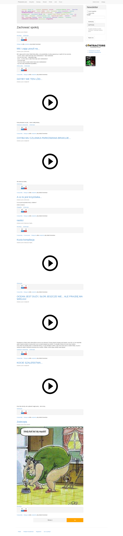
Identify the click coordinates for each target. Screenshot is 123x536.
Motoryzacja (37, 12)
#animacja (24, 9)
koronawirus (54, 11)
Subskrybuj (91, 21)
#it (32, 9)
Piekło (19, 531)
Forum (60, 2)
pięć (44, 14)
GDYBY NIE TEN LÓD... (29, 79)
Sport (49, 15)
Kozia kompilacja (25, 239)
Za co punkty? (47, 531)
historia (38, 11)
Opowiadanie (34, 14)
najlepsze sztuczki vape (46, 12)
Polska (71, 14)
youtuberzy (68, 17)
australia (51, 9)
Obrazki (45, 2)
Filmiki (50, 2)
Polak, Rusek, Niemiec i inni (60, 14)
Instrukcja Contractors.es (95, 52)
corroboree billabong (61, 9)
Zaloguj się (19, 44)
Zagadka (49, 19)
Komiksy (19, 35)
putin (23, 15)
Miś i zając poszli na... (28, 48)
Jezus (48, 11)
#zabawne (38, 9)
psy (75, 14)
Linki (55, 2)
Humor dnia (90, 13)
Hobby (43, 11)
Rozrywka (32, 15)
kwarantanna (65, 11)
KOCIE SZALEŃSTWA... (30, 362)
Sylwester (67, 15)
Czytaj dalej (19, 74)
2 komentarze (27, 235)
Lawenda (71, 11)
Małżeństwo (27, 12)
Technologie (28, 17)
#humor (29, 9)
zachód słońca (41, 19)
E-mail (89, 14)
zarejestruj (27, 44)
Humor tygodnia (91, 11)
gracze (33, 11)
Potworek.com (22, 2)
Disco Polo (75, 9)
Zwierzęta (26, 35)
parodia (40, 14)
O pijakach (58, 12)
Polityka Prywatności (28, 531)
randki (26, 15)
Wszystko (31, 2)
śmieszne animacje (42, 15)
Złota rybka (20, 65)
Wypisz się (91, 37)
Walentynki (54, 17)
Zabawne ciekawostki (30, 19)
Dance (68, 9)
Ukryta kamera (47, 17)
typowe (40, 17)
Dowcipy (38, 2)
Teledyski (34, 17)
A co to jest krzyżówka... (29, 197)
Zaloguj (103, 2)
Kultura (60, 11)
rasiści (20, 220)
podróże (50, 14)
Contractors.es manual (94, 50)
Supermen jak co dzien (57, 15)
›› (75, 520)
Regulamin (38, 531)
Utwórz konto (96, 2)
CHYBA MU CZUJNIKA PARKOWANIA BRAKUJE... (44, 138)
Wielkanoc (60, 17)
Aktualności (45, 9)
